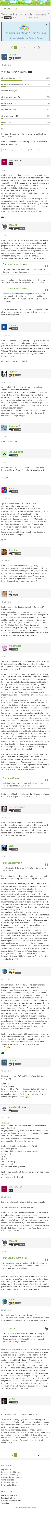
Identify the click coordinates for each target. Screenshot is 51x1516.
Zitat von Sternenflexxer (15, 264)
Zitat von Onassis (12, 778)
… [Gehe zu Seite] (31, 47)
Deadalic (18, 17)
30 (35, 47)
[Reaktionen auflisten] (4, 216)
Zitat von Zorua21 (12, 1328)
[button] (47, 3)
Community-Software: (25, 1507)
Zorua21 (7, 1123)
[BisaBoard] (5, 3)
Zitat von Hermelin (12, 862)
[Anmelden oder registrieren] (41, 3)
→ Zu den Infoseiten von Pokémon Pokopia (25, 38)
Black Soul (24, 150)
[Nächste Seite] (39, 47)
